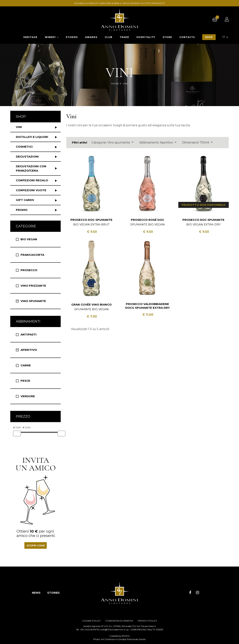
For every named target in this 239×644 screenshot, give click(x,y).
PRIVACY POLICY (147, 620)
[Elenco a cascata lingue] (225, 37)
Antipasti (29, 334)
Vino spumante (33, 301)
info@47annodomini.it (113, 629)
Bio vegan (29, 239)
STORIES (53, 592)
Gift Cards (25, 200)
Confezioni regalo (32, 180)
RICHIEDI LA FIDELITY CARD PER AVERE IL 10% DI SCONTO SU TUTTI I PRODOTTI (120, 3)
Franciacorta (32, 255)
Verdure (28, 396)
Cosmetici (24, 146)
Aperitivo (29, 350)
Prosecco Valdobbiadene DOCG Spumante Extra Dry (147, 305)
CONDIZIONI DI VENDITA (119, 620)
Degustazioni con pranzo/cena (31, 168)
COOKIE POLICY (91, 620)
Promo (21, 210)
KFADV (126, 635)
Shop (21, 117)
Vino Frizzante (33, 285)
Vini (19, 127)
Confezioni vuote (31, 190)
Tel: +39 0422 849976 (87, 629)
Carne (26, 365)
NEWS (36, 592)
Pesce (25, 380)
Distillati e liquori (32, 137)
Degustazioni (27, 156)
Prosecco (29, 270)
